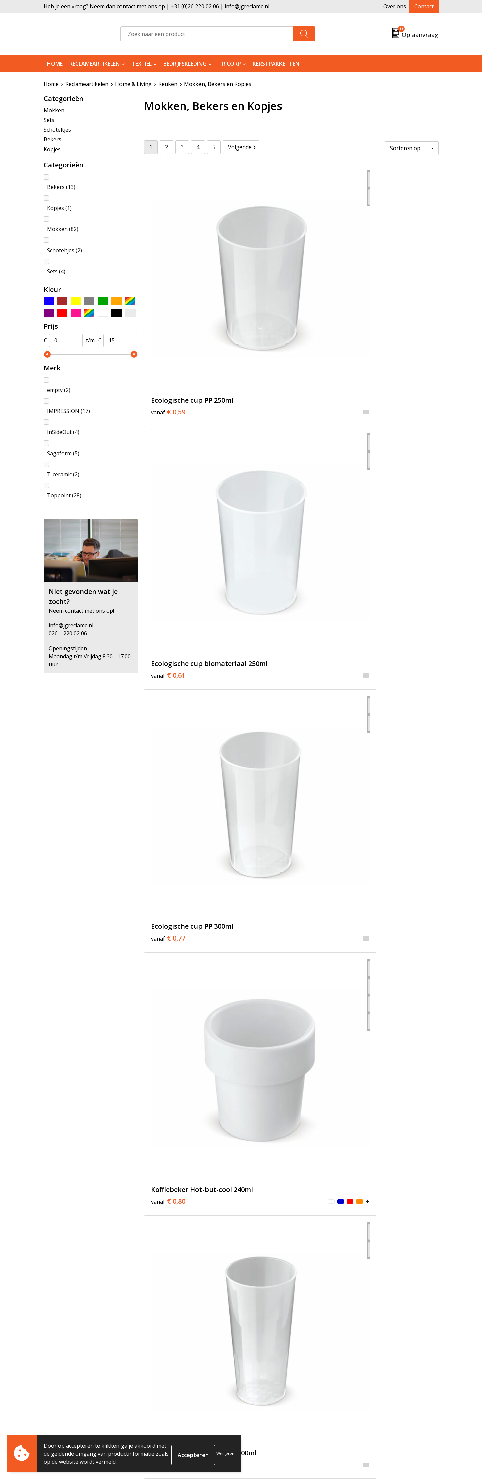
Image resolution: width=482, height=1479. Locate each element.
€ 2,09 (266, 820)
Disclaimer (360, 1384)
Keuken (167, 84)
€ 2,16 (168, 558)
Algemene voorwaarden (377, 1353)
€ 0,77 (364, 275)
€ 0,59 (168, 275)
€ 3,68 (266, 1083)
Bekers (52, 139)
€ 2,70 (266, 558)
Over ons (394, 6)
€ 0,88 (266, 421)
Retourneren (265, 1364)
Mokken (54, 110)
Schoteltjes (57, 129)
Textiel (142, 63)
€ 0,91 (364, 421)
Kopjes (52, 149)
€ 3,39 (266, 694)
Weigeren (225, 1453)
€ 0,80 (168, 421)
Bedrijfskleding (185, 63)
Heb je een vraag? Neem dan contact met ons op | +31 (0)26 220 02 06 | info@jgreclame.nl (156, 6)
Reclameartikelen (94, 63)
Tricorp (229, 63)
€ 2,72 (364, 947)
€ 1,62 (364, 684)
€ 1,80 (168, 820)
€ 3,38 (266, 957)
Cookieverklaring (368, 1364)
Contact (424, 6)
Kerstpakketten (276, 63)
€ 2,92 (168, 1093)
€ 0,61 (266, 285)
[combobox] (207, 33)
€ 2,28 (364, 820)
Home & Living (133, 84)
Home (55, 63)
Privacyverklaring (369, 1374)
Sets (49, 119)
